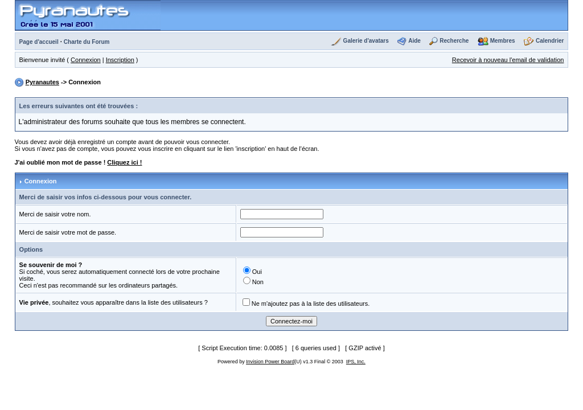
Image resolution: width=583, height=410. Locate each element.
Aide (414, 41)
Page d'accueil (39, 42)
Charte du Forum (87, 42)
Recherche (454, 41)
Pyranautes (42, 82)
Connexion (86, 59)
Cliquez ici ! (124, 162)
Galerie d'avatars (366, 41)
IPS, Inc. (356, 361)
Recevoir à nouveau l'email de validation (508, 59)
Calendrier (550, 41)
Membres (502, 41)
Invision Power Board (270, 361)
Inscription (120, 59)
